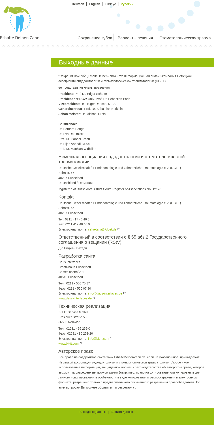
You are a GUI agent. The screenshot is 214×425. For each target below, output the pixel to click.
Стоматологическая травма (185, 38)
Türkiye (110, 4)
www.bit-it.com (68, 343)
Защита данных (122, 412)
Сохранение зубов (95, 38)
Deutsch (78, 4)
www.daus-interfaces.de (75, 298)
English (94, 4)
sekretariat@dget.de (102, 229)
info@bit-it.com (98, 338)
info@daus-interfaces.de (105, 293)
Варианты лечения (135, 38)
